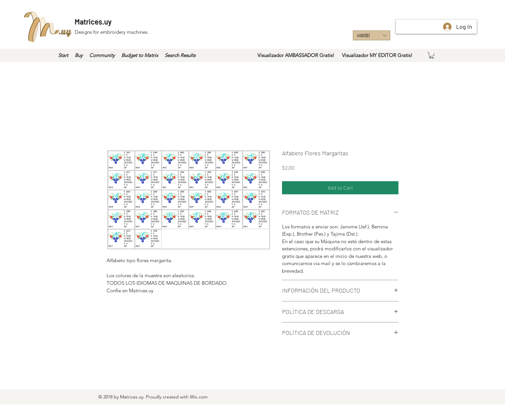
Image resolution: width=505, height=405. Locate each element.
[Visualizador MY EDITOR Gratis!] (377, 55)
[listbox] (371, 35)
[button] (371, 35)
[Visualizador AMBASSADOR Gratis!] (295, 55)
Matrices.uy (93, 21)
